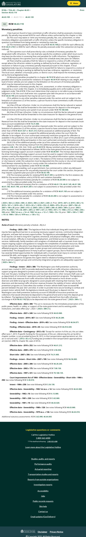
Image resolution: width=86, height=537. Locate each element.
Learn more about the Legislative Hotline (43, 447)
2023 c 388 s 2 (33, 203)
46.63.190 (10, 96)
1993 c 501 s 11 (54, 210)
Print (82, 10)
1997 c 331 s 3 (41, 210)
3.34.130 (50, 384)
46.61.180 (76, 184)
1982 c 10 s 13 (55, 212)
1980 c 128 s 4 (14, 214)
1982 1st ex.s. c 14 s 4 (20, 212)
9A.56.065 (72, 359)
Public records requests (43, 501)
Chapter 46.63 (23, 10)
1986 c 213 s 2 (67, 210)
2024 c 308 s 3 (21, 203)
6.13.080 (54, 393)
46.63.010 (75, 412)
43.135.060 (44, 165)
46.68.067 (55, 151)
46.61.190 (15, 186)
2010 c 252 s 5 (43, 205)
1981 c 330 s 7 (72, 212)
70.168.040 (63, 110)
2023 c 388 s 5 (43, 308)
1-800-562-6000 (43, 438)
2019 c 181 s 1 (7, 205)
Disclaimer (42, 532)
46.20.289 (60, 318)
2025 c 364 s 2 (8, 203)
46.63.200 (52, 196)
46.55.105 (54, 44)
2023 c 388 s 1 (75, 299)
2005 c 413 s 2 (26, 207)
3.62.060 (55, 398)
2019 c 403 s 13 (77, 203)
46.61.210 (10, 47)
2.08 (11, 147)
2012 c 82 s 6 (25, 338)
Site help (43, 506)
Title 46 (12, 10)
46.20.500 (61, 179)
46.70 (48, 77)
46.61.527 (22, 131)
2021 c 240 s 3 (46, 203)
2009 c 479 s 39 (56, 205)
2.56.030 (57, 350)
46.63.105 (6, 17)
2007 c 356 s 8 (74, 205)
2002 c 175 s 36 (15, 210)
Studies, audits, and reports (43, 459)
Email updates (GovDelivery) (43, 516)
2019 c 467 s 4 (64, 203)
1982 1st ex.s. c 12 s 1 (39, 212)
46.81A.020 (67, 327)
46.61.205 (28, 186)
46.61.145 (67, 184)
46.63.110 (19, 24)
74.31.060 (35, 124)
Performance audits (43, 464)
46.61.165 (63, 191)
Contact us (43, 511)
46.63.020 (55, 403)
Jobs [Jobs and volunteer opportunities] (43, 496)
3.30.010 (30, 380)
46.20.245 (58, 364)
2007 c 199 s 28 (8, 207)
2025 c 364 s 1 (8, 262)
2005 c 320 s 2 (39, 207)
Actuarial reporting (43, 469)
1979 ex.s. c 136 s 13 (29, 214)
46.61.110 (58, 184)
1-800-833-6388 (52, 441)
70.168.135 (58, 373)
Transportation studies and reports (43, 474)
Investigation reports (43, 484)
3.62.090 (38, 416)
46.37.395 (49, 175)
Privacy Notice (56, 532)
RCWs (4, 10)
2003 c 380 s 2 (64, 207)
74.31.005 (55, 354)
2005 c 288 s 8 (51, 207)
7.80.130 (57, 368)
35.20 (38, 147)
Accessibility (43, 491)
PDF (4, 24)
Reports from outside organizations (43, 479)
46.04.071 (75, 322)
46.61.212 (33, 131)
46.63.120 (29, 17)
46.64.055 (47, 416)
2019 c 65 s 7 (19, 205)
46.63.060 (58, 313)
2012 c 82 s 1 (31, 205)
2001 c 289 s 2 (29, 210)
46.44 (53, 79)
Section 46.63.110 (9, 12)
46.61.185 (6, 186)
